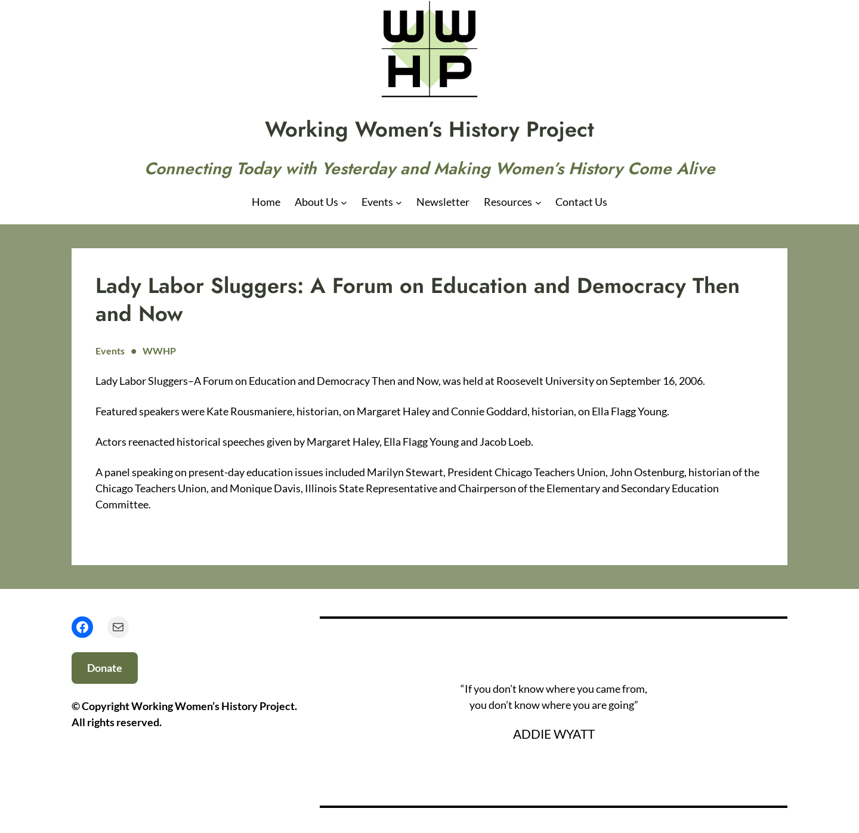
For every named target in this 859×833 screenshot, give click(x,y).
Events (110, 350)
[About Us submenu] (344, 202)
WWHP (159, 350)
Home (266, 201)
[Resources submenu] (538, 202)
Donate (104, 667)
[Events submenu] (398, 202)
